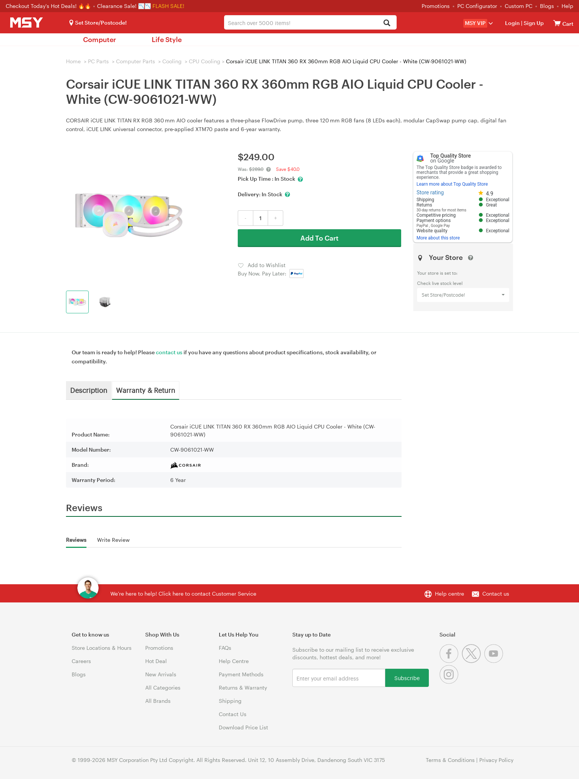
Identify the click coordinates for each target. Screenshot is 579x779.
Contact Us (232, 714)
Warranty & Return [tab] (145, 389)
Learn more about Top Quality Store (452, 184)
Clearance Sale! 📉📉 (124, 6)
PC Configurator (477, 6)
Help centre (449, 593)
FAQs (225, 647)
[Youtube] (494, 661)
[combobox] (310, 22)
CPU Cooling (204, 61)
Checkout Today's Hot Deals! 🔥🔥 (49, 6)
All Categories (162, 687)
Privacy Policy (496, 760)
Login (512, 23)
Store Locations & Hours (102, 647)
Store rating (430, 192)
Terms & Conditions (450, 760)
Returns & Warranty (243, 687)
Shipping (230, 701)
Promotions (436, 6)
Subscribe (407, 677)
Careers (81, 661)
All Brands (158, 701)
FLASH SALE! (168, 6)
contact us (169, 352)
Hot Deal (156, 661)
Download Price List (243, 727)
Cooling (172, 61)
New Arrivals (160, 674)
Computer (99, 39)
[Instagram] (449, 682)
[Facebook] (450, 661)
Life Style (167, 39)
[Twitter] (473, 661)
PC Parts (98, 61)
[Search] (387, 23)
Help (567, 6)
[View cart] (557, 23)
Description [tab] (88, 389)
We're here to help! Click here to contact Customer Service (183, 593)
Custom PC (518, 6)
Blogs (547, 6)
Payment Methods (241, 674)
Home (73, 61)
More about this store (438, 238)
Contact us (495, 593)
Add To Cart (319, 238)
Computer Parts (135, 61)
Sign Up (533, 23)
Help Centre (234, 661)
